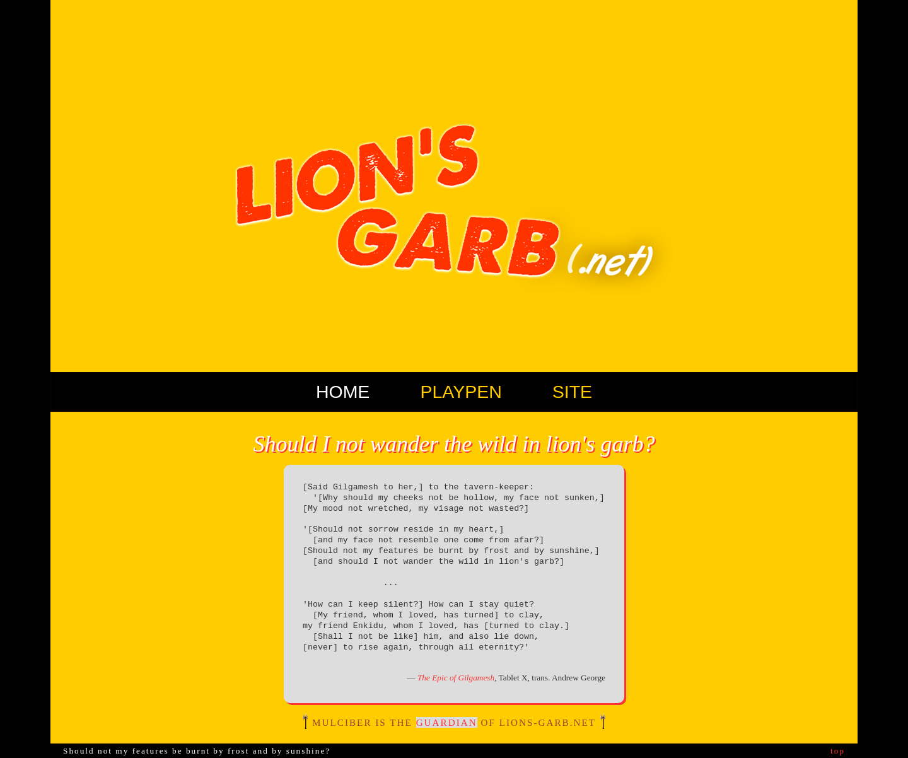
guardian (446, 722)
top (837, 750)
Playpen (460, 392)
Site (572, 392)
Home (343, 392)
